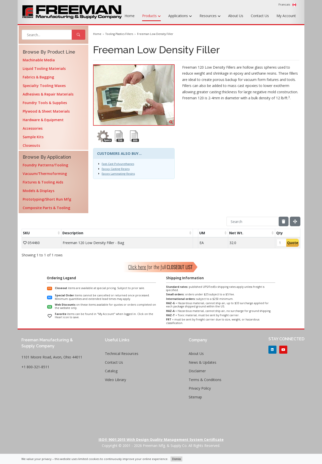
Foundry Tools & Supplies (45, 102)
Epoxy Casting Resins (116, 169)
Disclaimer (197, 370)
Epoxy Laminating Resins (118, 173)
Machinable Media (39, 60)
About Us (235, 15)
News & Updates (202, 362)
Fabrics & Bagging (38, 77)
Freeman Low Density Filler (155, 34)
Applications (180, 16)
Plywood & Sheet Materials (46, 111)
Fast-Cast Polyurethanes (118, 164)
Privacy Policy (200, 388)
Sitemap (195, 397)
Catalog (111, 370)
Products (151, 16)
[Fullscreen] (295, 221)
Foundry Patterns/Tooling (45, 165)
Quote (292, 242)
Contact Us (260, 15)
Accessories (33, 128)
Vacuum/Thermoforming (45, 173)
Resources (210, 16)
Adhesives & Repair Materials (48, 94)
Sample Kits (33, 136)
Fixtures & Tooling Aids (43, 182)
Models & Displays (38, 190)
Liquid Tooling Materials (44, 68)
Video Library (115, 379)
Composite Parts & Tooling (46, 207)
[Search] (252, 221)
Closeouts (31, 145)
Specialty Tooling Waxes (44, 85)
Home (130, 15)
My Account (286, 15)
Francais (287, 4)
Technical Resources (121, 353)
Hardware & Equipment (43, 119)
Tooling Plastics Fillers (119, 34)
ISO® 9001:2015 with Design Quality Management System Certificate (161, 439)
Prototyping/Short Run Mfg (47, 199)
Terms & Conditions (205, 379)
